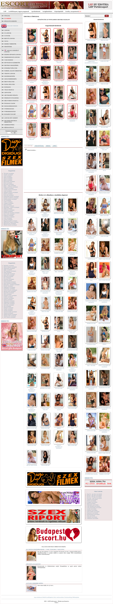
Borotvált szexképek (9, 184)
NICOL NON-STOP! (32, 465)
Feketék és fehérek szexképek (11, 197)
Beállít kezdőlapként (48, 597)
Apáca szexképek (8, 177)
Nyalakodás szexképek (9, 273)
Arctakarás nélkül (11, 95)
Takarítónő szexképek (9, 301)
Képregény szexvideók (92, 505)
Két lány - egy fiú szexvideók (94, 498)
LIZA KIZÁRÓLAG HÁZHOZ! (72, 120)
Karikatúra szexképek (9, 210)
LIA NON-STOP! (45, 368)
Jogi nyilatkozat (38, 597)
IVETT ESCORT (45, 445)
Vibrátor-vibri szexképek (10, 315)
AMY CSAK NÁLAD (59, 61)
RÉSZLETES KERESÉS (10, 21)
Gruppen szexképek (8, 203)
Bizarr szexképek (8, 183)
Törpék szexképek (8, 309)
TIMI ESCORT (72, 44)
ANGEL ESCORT (31, 61)
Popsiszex (7, 87)
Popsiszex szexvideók (92, 513)
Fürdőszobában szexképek (10, 199)
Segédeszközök (9, 76)
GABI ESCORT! (59, 44)
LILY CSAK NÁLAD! (59, 350)
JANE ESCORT (59, 119)
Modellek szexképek (9, 265)
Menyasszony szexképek (10, 223)
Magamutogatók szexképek (10, 220)
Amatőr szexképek (8, 174)
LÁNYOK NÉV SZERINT (11, 118)
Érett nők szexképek (9, 195)
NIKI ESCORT (45, 311)
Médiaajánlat (76, 597)
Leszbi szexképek (8, 219)
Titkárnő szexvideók (92, 517)
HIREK (48, 146)
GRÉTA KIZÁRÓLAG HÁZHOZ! (72, 370)
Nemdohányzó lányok (12, 57)
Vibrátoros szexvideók (92, 518)
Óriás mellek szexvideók (93, 511)
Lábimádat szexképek (9, 216)
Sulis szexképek (8, 294)
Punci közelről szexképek (10, 283)
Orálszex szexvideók (92, 510)
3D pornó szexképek (9, 173)
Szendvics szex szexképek (10, 295)
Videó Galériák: (98, 491)
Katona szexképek (8, 211)
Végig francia (9, 89)
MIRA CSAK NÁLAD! (45, 272)
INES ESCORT (32, 213)
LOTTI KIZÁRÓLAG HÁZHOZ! (31, 410)
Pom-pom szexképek (9, 279)
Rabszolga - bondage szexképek (12, 284)
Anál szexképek (8, 176)
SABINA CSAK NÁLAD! (72, 234)
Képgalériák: (11, 170)
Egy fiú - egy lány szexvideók (94, 494)
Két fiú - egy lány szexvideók (94, 495)
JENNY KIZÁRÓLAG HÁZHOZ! (31, 273)
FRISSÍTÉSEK (8, 46)
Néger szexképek (8, 269)
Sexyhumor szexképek (9, 288)
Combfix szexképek (9, 188)
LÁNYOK (6, 30)
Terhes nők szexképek (9, 303)
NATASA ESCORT (32, 331)
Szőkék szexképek (8, 296)
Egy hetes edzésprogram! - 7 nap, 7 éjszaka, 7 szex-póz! (45, 549)
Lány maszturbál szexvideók (94, 507)
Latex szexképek (8, 218)
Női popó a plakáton (33, 564)
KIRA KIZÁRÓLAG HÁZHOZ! (72, 292)
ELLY (58, 101)
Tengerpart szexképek (9, 302)
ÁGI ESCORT (72, 101)
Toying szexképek (8, 310)
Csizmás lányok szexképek (10, 189)
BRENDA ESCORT (59, 213)
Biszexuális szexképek (9, 181)
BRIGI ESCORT (32, 119)
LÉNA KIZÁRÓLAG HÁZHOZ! (31, 101)
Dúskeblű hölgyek (10, 68)
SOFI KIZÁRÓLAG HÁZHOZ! (72, 253)
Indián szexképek (8, 208)
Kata (45, 61)
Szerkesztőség (68, 597)
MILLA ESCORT (72, 445)
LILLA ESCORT (72, 408)
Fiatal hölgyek (9, 84)
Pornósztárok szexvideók (93, 514)
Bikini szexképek (8, 180)
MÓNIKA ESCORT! (45, 388)
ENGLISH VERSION (12, 25)
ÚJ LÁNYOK (7, 33)
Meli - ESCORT (59, 271)
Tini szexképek (7, 306)
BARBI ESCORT (58, 253)
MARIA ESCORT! (32, 291)
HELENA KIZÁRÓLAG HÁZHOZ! (45, 82)
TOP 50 (6, 41)
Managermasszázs (10, 106)
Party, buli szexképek (9, 275)
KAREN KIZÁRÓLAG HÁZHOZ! (31, 313)
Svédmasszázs (9, 108)
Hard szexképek (8, 204)
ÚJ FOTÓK (7, 35)
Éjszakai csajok (9, 103)
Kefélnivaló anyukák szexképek (12, 212)
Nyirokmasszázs (10, 111)
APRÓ (54, 146)
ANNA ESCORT (45, 101)
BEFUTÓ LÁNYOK (9, 38)
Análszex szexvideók (92, 499)
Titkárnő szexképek (8, 307)
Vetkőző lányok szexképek (10, 314)
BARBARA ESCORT (72, 350)
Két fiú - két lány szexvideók (94, 496)
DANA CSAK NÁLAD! (45, 409)
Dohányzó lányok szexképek (11, 192)
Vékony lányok (9, 73)
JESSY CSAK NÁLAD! (31, 138)
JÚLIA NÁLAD (45, 465)
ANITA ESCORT (45, 138)
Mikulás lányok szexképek (10, 225)
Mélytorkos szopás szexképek (11, 222)
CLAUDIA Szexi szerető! (32, 81)
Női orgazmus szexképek (10, 271)
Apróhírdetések (35, 11)
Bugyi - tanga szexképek (10, 185)
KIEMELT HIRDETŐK (10, 44)
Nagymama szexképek (9, 268)
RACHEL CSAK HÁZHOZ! (32, 234)
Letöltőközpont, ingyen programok (19, 11)
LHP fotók (7, 92)
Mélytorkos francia (11, 100)
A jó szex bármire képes (34, 583)
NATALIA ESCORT (32, 44)
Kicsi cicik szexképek (9, 214)
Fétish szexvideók (91, 500)
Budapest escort (10, 114)
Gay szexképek (7, 200)
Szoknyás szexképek (9, 298)
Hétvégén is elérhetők (12, 62)
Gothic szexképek (8, 202)
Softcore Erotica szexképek (10, 290)
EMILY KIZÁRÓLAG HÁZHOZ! (45, 215)
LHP (4, 11)
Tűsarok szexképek (8, 313)
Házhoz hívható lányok (12, 54)
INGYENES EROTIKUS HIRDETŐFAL (10, 121)
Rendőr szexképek (8, 286)
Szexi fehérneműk (10, 79)
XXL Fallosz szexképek (9, 317)
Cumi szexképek (8, 191)
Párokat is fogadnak (11, 98)
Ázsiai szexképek (8, 178)
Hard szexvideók (91, 503)
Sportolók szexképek (9, 292)
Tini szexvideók (91, 515)
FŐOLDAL (7, 15)
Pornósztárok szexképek (10, 282)
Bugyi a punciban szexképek (11, 187)
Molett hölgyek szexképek (10, 267)
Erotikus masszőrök (11, 65)
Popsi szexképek (8, 280)
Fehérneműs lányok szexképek (11, 196)
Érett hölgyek (9, 81)
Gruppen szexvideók (92, 502)
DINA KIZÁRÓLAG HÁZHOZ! (72, 389)
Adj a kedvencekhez (59, 597)
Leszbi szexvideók (91, 509)
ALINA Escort (45, 44)
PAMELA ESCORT (72, 81)
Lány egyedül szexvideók (93, 506)
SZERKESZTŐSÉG (9, 124)
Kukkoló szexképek (8, 215)
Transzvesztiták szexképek (10, 311)
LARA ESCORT (59, 81)
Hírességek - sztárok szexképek (11, 207)
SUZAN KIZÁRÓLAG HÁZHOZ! (45, 235)
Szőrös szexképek (8, 299)
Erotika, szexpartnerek (72, 11)
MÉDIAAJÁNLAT (9, 127)
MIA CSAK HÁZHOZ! (59, 234)
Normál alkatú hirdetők (12, 70)
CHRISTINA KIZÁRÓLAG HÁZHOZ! (72, 62)
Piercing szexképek (8, 276)
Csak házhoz (8, 60)
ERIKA (45, 119)
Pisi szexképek (7, 277)
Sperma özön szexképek (10, 291)
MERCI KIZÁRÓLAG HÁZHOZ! (31, 390)
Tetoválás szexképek (9, 305)
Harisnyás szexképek (9, 206)
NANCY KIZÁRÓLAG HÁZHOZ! (58, 447)
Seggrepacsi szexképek (9, 287)
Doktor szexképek (8, 193)
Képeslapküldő (58, 11)
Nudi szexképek (8, 272)
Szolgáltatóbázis (47, 11)
